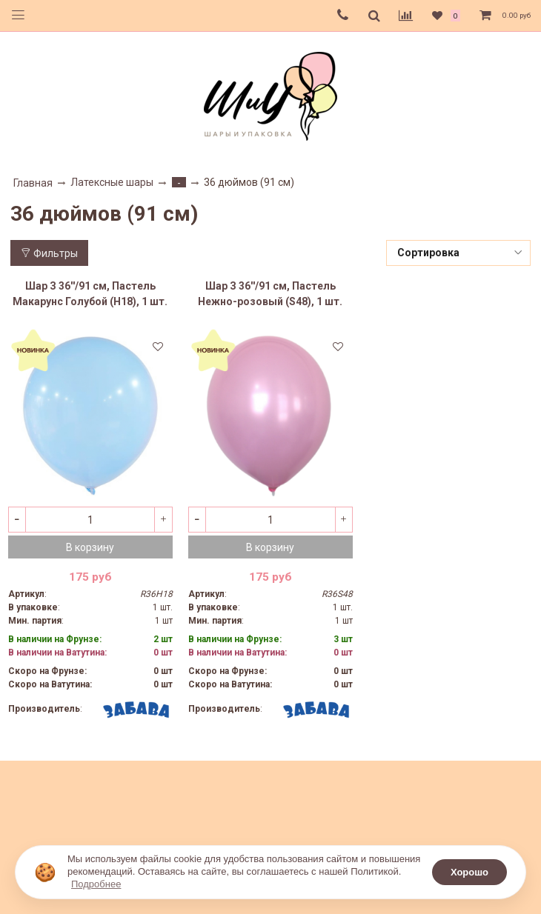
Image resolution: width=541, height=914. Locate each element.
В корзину (90, 547)
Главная (33, 183)
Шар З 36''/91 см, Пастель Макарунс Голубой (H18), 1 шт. (90, 293)
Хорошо (469, 872)
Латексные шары (111, 182)
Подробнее (96, 884)
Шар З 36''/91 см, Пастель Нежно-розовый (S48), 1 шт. (270, 293)
